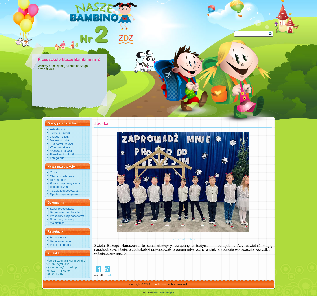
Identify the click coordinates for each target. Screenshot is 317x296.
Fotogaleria (57, 158)
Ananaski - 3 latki (61, 151)
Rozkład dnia (58, 179)
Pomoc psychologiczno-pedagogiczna (65, 185)
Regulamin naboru (61, 241)
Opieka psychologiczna (64, 194)
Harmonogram (59, 237)
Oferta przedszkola (62, 176)
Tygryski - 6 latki (60, 132)
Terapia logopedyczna (64, 190)
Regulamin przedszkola (65, 212)
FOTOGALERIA (183, 239)
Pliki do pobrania (60, 244)
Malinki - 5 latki (59, 140)
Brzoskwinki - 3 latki (62, 154)
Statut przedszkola (62, 208)
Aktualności (57, 129)
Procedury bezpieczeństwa (67, 216)
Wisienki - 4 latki (60, 147)
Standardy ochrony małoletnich (62, 221)
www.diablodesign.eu (164, 292)
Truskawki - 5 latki (61, 143)
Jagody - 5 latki (59, 136)
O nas (54, 172)
